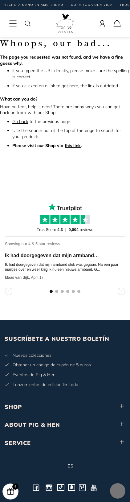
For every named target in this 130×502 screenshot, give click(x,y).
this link (73, 145)
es (65, 466)
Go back (20, 121)
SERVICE (18, 442)
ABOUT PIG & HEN (32, 424)
